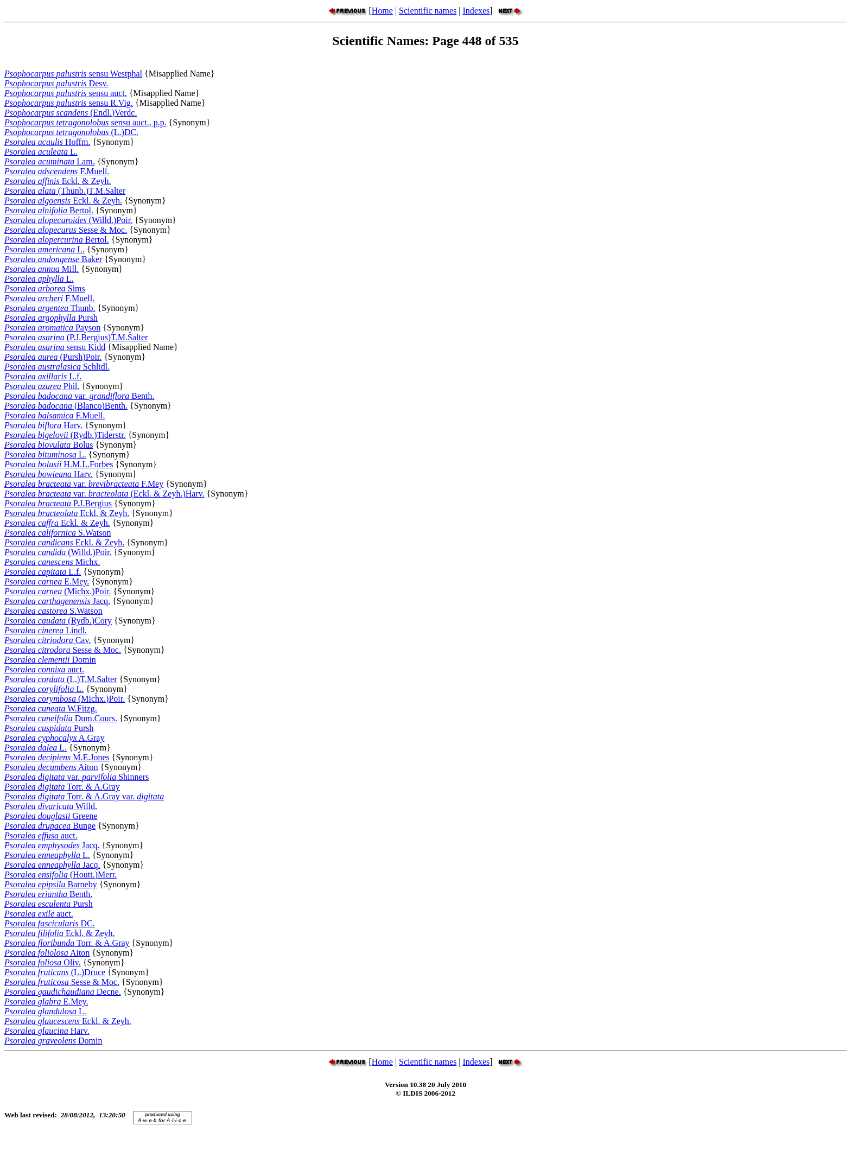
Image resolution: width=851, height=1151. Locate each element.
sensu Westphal (73, 73)
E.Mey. (46, 581)
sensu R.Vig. (68, 102)
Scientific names (427, 10)
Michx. (52, 562)
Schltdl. (57, 366)
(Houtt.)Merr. (60, 874)
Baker (53, 259)
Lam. (49, 161)
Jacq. (57, 601)
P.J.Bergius (58, 503)
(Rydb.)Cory (58, 620)
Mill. (41, 269)
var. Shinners (76, 776)
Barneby (50, 884)
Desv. (56, 83)
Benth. (48, 894)
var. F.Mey (83, 483)
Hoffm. (47, 142)
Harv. (43, 425)
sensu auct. (65, 93)
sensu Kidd (54, 347)
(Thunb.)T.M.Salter (64, 190)
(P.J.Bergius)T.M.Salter (76, 337)
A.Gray (54, 737)
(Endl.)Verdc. (70, 112)
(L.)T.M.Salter (60, 679)
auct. (44, 669)
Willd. (50, 806)
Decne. (62, 991)
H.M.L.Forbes (58, 464)
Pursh (51, 317)
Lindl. (45, 630)
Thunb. (50, 308)
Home (382, 10)
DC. (49, 923)
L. (41, 151)
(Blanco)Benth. (66, 405)
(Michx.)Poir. (57, 591)
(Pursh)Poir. (52, 356)
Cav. (47, 640)
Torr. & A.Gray (62, 786)
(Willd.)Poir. (68, 220)
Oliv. (42, 962)
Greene (51, 816)
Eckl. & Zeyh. (57, 181)
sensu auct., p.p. (85, 122)
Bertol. (48, 210)
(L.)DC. (71, 132)
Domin (50, 659)
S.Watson (57, 532)
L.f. (42, 376)
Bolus (48, 444)
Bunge (50, 825)
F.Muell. (56, 171)
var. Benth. (79, 395)
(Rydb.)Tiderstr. (65, 435)
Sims (44, 288)
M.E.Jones (57, 757)
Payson (52, 327)
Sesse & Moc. (65, 229)
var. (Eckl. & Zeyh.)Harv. (104, 493)
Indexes (476, 10)
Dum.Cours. (60, 718)
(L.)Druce (54, 972)
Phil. (42, 386)
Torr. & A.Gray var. (84, 796)
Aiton (51, 767)
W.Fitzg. (50, 708)
